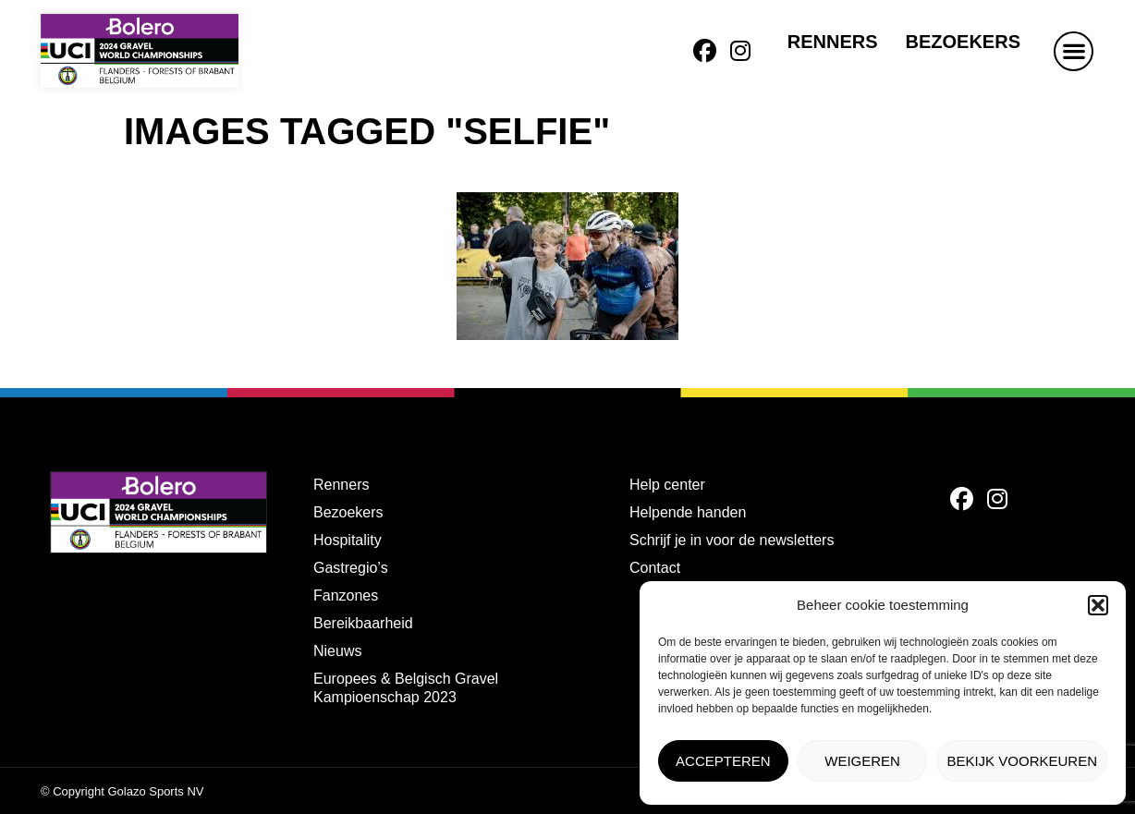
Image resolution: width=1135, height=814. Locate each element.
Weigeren (862, 761)
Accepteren (723, 761)
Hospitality (347, 540)
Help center (667, 484)
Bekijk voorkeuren (1021, 761)
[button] (1098, 605)
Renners (832, 41)
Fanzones (345, 595)
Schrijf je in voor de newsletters (731, 540)
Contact (654, 568)
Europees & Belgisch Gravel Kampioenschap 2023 (405, 688)
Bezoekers (963, 41)
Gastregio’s (350, 568)
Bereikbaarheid (363, 623)
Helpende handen (687, 512)
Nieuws (337, 651)
